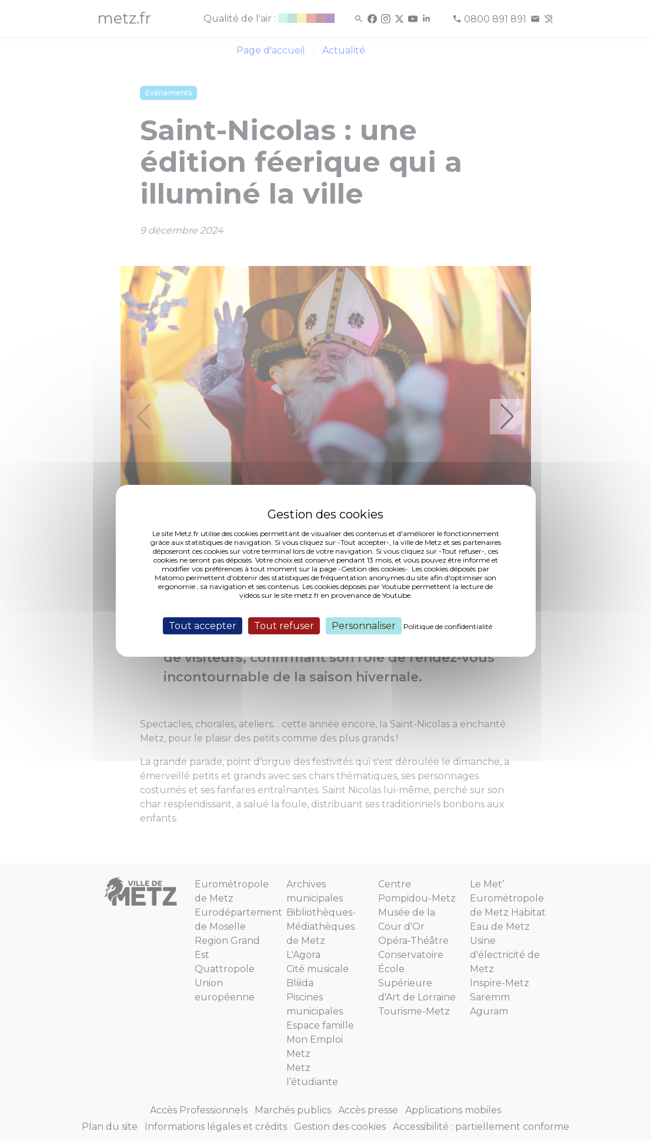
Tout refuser (284, 625)
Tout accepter (202, 625)
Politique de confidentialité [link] (447, 625)
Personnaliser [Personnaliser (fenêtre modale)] (364, 625)
